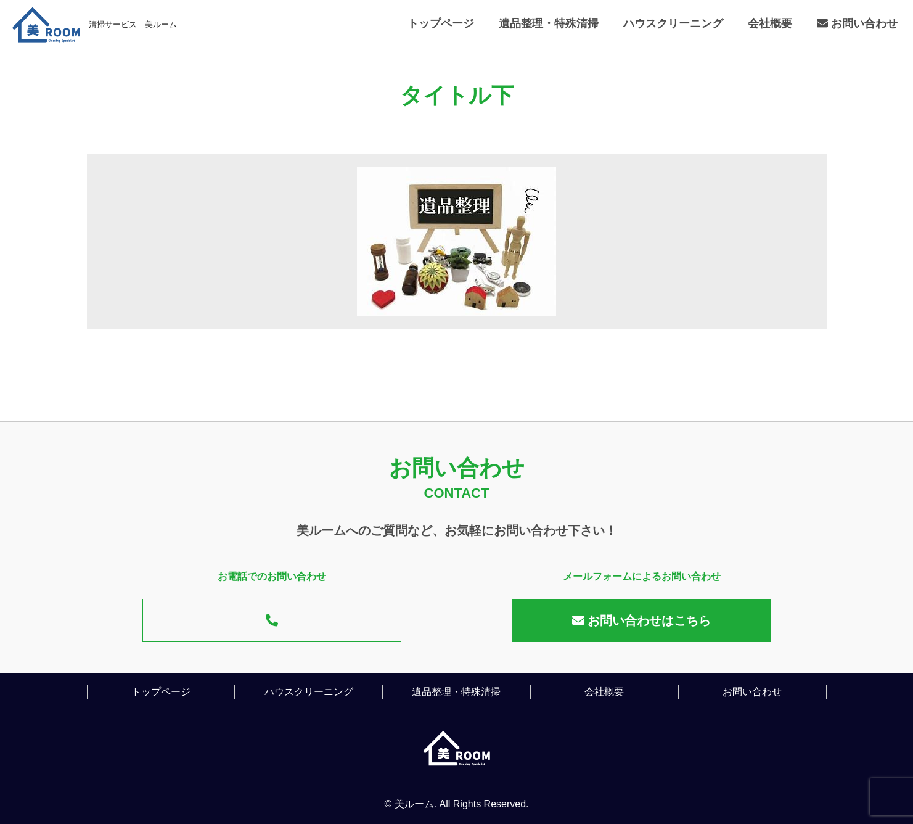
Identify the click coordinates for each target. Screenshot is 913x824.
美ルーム (414, 804)
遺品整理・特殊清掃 (549, 23)
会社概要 (770, 23)
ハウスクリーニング (673, 23)
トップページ (440, 23)
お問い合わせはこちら (641, 620)
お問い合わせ (857, 23)
